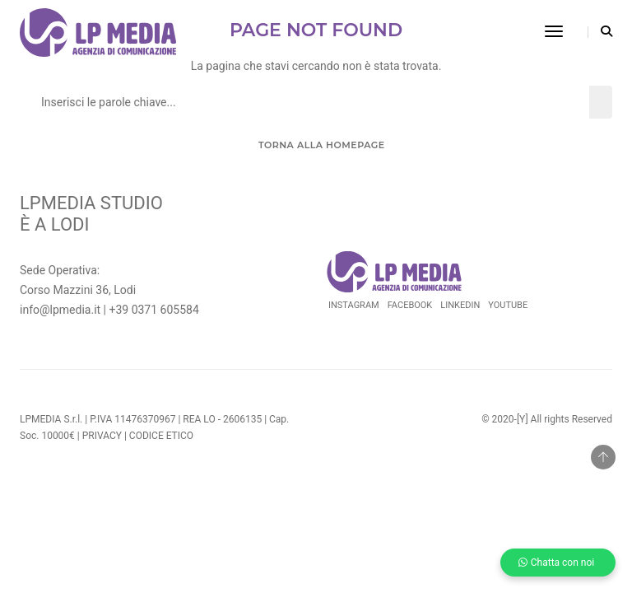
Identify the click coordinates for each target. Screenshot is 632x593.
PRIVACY (102, 435)
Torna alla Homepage (319, 145)
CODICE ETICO (161, 435)
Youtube (507, 305)
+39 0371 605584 (153, 309)
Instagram (353, 305)
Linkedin (460, 305)
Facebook (410, 305)
